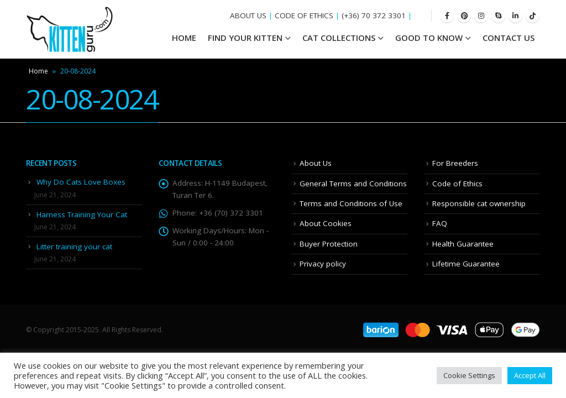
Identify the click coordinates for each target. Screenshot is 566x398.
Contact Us (508, 37)
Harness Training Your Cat (81, 214)
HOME (184, 37)
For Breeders (455, 163)
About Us (316, 163)
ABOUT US (248, 15)
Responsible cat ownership (479, 203)
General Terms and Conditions (353, 183)
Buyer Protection (329, 244)
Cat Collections (338, 37)
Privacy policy (323, 264)
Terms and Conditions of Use (351, 203)
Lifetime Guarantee (466, 264)
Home (38, 71)
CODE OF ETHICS (304, 15)
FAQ (439, 223)
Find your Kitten (245, 37)
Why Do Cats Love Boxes (80, 182)
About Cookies (326, 223)
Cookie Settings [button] (469, 375)
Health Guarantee (463, 244)
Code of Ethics (457, 183)
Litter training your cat (74, 247)
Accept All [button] (530, 375)
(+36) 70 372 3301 (374, 15)
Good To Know (429, 37)
